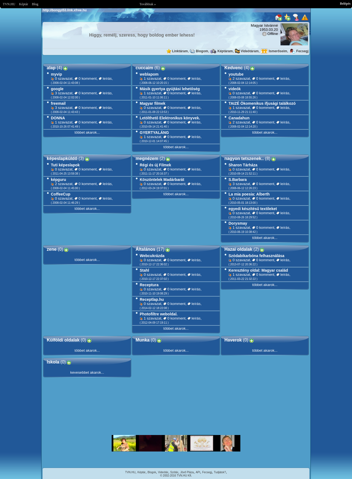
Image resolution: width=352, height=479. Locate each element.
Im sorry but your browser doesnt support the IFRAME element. (176, 443)
